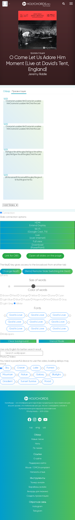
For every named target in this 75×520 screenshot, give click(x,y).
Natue (24, 374)
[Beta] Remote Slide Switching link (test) (47, 271)
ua (44, 427)
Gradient (7, 381)
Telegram (37, 511)
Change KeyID (11, 271)
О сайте (37, 459)
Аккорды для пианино (37, 491)
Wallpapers (8, 334)
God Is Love (15, 315)
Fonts (5, 275)
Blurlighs (56, 374)
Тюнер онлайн (38, 482)
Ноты (37, 444)
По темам (37, 448)
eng (38, 427)
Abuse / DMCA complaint (37, 468)
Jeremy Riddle (37, 74)
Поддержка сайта (37, 463)
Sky (7, 368)
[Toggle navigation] (71, 3)
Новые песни (37, 439)
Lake (35, 368)
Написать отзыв (37, 472)
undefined (10, 205)
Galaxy (40, 374)
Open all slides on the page (45, 256)
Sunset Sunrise (28, 381)
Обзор (7, 91)
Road (47, 381)
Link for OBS (12, 256)
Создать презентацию (37, 496)
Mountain (8, 374)
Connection (8, 213)
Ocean (21, 368)
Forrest (50, 368)
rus (31, 427)
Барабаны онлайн (37, 487)
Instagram (37, 506)
